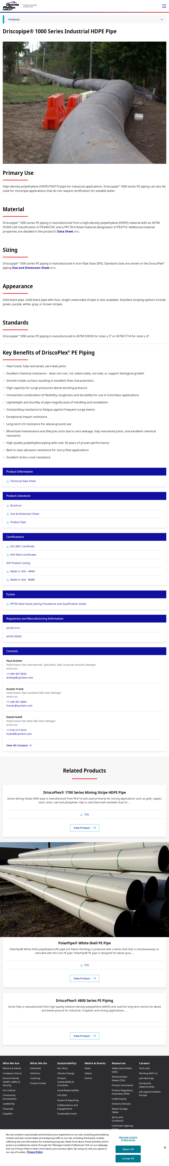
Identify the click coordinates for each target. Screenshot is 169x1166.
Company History (12, 1073)
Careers (144, 1063)
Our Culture (9, 1090)
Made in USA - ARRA (22, 571)
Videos (88, 1073)
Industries (35, 1068)
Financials (8, 1108)
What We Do (38, 1063)
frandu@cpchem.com (19, 705)
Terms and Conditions (118, 1119)
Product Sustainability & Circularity (65, 1082)
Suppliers (8, 1113)
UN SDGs (62, 1095)
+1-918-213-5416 (16, 730)
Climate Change (65, 1073)
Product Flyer (18, 522)
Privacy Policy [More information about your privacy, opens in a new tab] (35, 1152)
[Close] (165, 1148)
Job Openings (146, 1078)
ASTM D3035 (14, 636)
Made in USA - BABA (22, 579)
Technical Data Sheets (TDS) (119, 1078)
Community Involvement (9, 1096)
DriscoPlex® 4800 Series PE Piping (84, 1000)
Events (88, 1078)
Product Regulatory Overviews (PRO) (122, 1092)
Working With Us (148, 1073)
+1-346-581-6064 (16, 702)
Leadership (9, 1103)
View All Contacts (17, 745)
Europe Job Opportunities (146, 1085)
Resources (119, 1063)
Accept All (128, 1158)
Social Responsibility (68, 1090)
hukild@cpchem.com (19, 734)
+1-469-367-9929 (16, 673)
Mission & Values (12, 1068)
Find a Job (144, 1068)
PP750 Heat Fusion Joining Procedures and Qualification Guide (48, 604)
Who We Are (11, 1063)
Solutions (35, 1073)
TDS (86, 814)
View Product (82, 828)
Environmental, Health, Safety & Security (11, 1082)
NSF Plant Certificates (23, 554)
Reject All (128, 1149)
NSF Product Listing (18, 563)
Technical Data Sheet (23, 481)
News (88, 1068)
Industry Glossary (121, 1103)
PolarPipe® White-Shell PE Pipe (84, 943)
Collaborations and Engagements (67, 1106)
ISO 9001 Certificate (22, 546)
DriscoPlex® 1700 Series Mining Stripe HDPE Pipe (84, 792)
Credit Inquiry (119, 1098)
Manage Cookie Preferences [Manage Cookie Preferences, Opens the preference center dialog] (128, 1139)
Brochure (16, 505)
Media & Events (95, 1063)
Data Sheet (65, 231)
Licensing (35, 1078)
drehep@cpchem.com (19, 677)
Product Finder (38, 1083)
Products (14, 19)
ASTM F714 (13, 628)
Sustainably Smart (67, 1113)
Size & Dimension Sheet (24, 513)
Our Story (62, 1068)
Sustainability (66, 1063)
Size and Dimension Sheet (30, 268)
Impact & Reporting (68, 1100)
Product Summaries (122, 1085)
